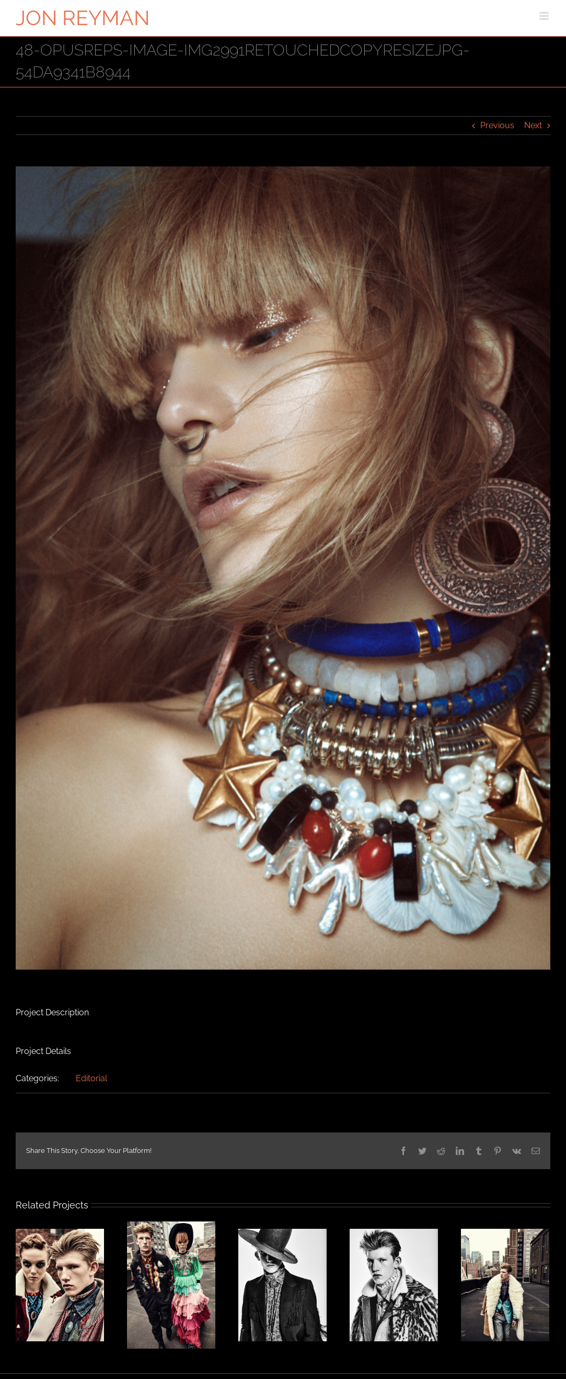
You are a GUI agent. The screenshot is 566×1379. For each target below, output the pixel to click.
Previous (497, 125)
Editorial (91, 1078)
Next (533, 125)
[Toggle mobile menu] (544, 15)
